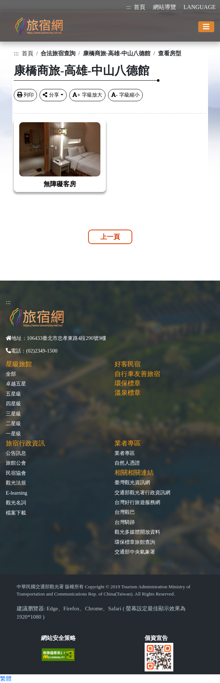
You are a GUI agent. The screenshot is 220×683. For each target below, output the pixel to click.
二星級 (13, 423)
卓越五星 (16, 384)
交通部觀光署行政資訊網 (142, 492)
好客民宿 (128, 364)
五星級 (13, 394)
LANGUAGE (199, 7)
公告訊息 (16, 453)
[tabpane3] (110, 151)
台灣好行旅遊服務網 (137, 502)
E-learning (16, 493)
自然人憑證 (127, 463)
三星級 (13, 414)
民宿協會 (16, 473)
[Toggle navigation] (206, 26)
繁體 (6, 678)
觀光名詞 (16, 502)
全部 (11, 374)
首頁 (139, 7)
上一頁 (110, 236)
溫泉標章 (128, 392)
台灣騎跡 (125, 522)
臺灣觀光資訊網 (132, 482)
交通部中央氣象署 (135, 552)
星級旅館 (19, 364)
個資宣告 (156, 638)
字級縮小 (125, 95)
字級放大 (87, 95)
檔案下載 (16, 513)
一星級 (13, 433)
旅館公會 (16, 463)
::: (128, 7)
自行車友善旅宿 (137, 373)
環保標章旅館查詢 (135, 542)
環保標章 (128, 383)
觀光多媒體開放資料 (137, 532)
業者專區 (125, 453)
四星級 (13, 403)
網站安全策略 (58, 638)
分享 (51, 95)
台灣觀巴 (125, 512)
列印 (25, 95)
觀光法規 (16, 483)
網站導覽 (164, 7)
